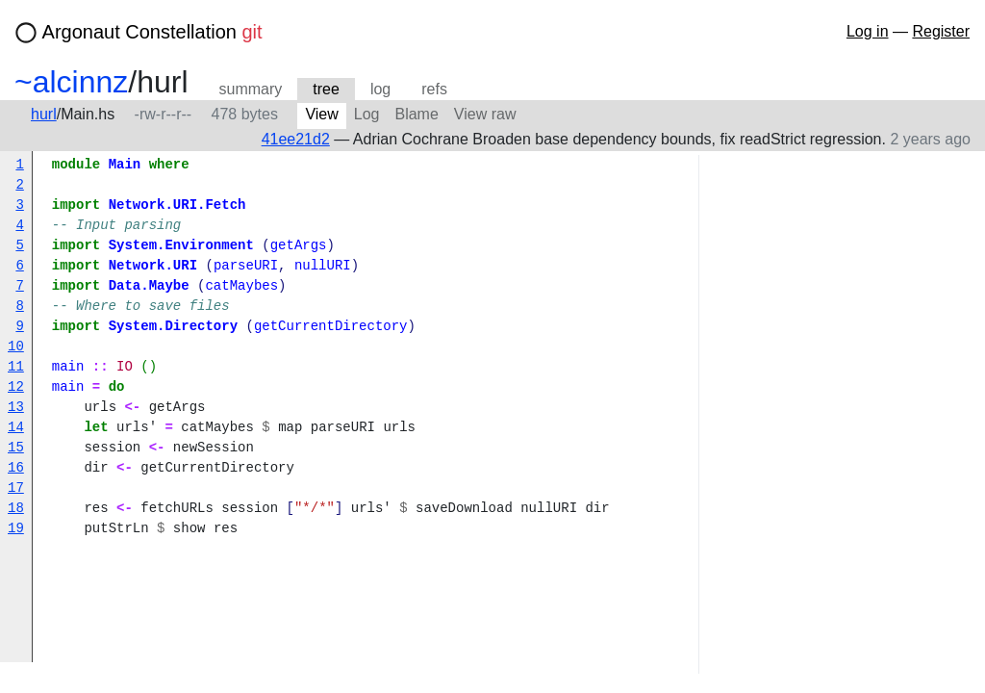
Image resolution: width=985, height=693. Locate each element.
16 (16, 468)
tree (326, 89)
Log (367, 114)
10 (16, 347)
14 (16, 428)
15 (16, 448)
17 (16, 488)
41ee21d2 (296, 139)
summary (251, 89)
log (380, 89)
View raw (485, 114)
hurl (44, 114)
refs (434, 89)
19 (16, 529)
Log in (867, 31)
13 (16, 407)
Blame (416, 114)
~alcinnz (71, 81)
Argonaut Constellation (152, 31)
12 (16, 387)
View (321, 114)
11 (16, 367)
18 (16, 509)
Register (941, 31)
